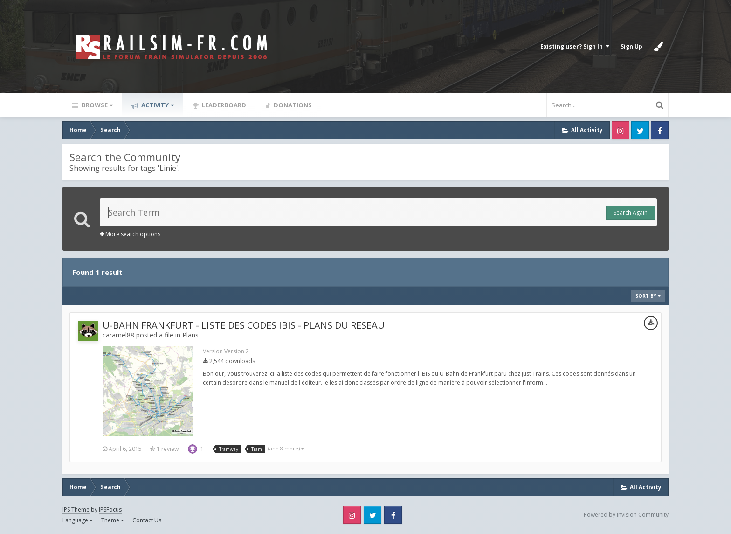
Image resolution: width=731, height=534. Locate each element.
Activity (157, 105)
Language (77, 520)
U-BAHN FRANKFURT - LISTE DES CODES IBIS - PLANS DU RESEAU (244, 325)
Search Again (631, 213)
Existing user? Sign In (574, 46)
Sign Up (631, 46)
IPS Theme (76, 509)
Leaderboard (223, 105)
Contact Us (146, 520)
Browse (96, 105)
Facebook (660, 130)
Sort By (648, 296)
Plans (190, 334)
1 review (164, 449)
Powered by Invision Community (626, 515)
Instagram (620, 130)
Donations (292, 105)
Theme (112, 520)
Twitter (640, 130)
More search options (130, 234)
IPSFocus (110, 509)
